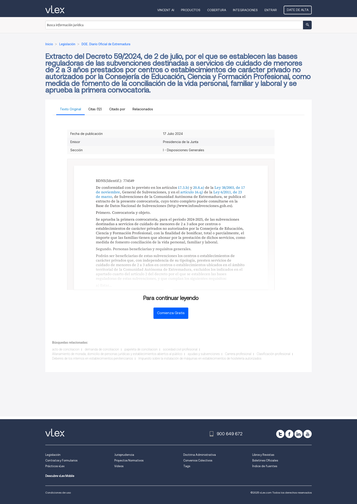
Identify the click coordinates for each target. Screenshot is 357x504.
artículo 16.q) (191, 191)
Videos (118, 466)
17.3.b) (183, 187)
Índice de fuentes (264, 466)
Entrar (271, 10)
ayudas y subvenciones (204, 354)
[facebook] (289, 434)
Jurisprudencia (124, 454)
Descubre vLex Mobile (59, 476)
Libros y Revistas (263, 454)
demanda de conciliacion (102, 349)
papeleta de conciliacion (141, 349)
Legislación (53, 454)
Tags (186, 466)
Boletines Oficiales (265, 460)
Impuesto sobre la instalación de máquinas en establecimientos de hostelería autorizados (200, 358)
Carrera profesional (238, 354)
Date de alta (298, 10)
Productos (190, 10)
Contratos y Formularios (61, 460)
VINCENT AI (165, 10)
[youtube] (307, 434)
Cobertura (216, 10)
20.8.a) (198, 187)
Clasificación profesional (274, 354)
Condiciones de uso (58, 492)
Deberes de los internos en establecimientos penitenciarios (92, 358)
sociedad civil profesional (180, 349)
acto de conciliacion (65, 349)
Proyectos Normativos (128, 460)
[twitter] (280, 434)
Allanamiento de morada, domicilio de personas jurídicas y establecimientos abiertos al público (117, 354)
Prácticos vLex (54, 466)
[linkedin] (298, 434)
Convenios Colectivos (197, 460)
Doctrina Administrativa (199, 454)
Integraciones (245, 10)
